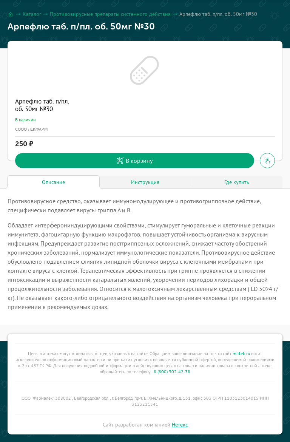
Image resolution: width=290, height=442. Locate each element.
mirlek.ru (241, 353)
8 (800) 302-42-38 (172, 371)
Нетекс (180, 424)
